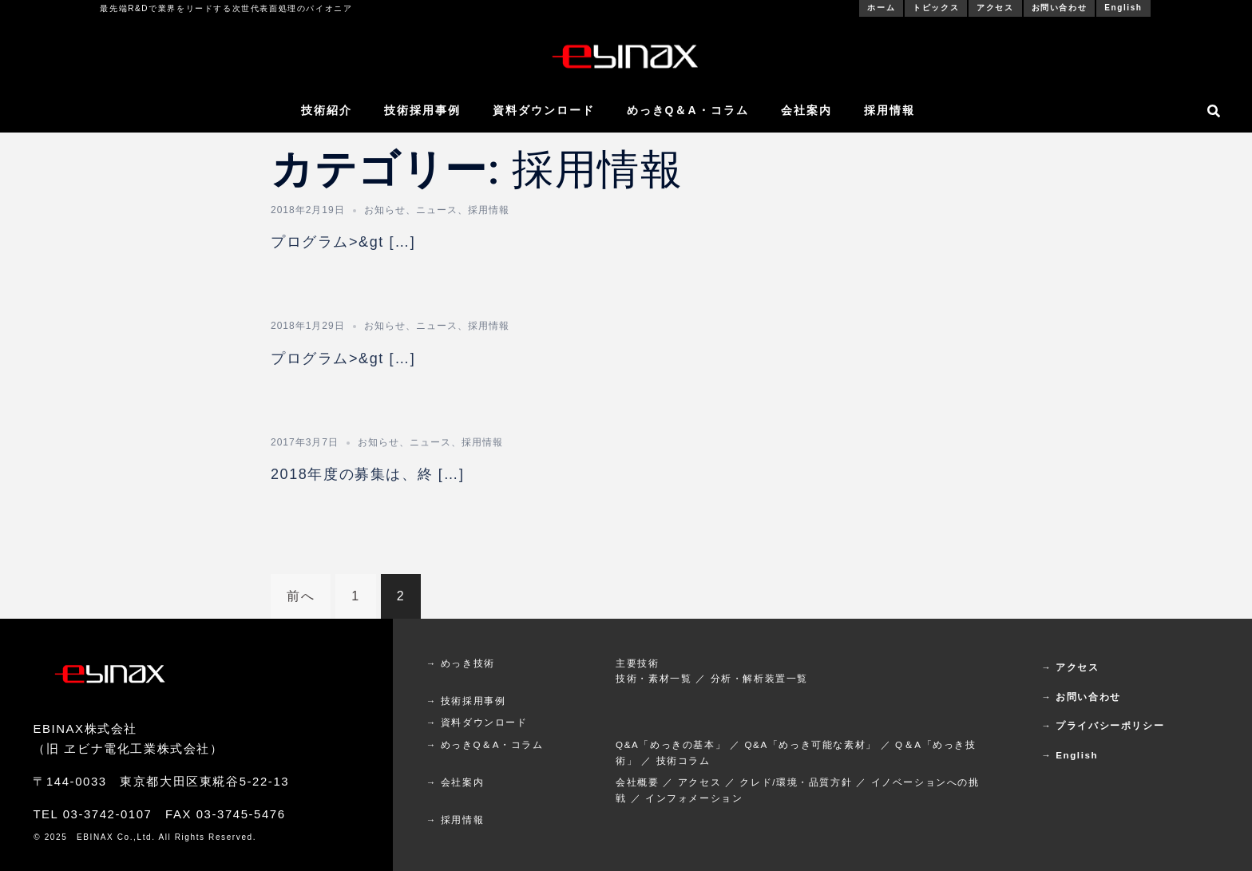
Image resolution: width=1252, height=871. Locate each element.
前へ (301, 596)
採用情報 (889, 110)
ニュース (437, 210)
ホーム (881, 7)
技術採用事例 (422, 110)
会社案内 (806, 110)
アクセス (995, 7)
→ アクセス (1070, 667)
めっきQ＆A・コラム (688, 110)
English (1123, 7)
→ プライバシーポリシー (1102, 725)
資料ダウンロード (544, 110)
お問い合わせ (1060, 7)
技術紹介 (326, 110)
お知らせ (385, 210)
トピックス (936, 7)
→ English (1069, 755)
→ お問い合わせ (1081, 696)
